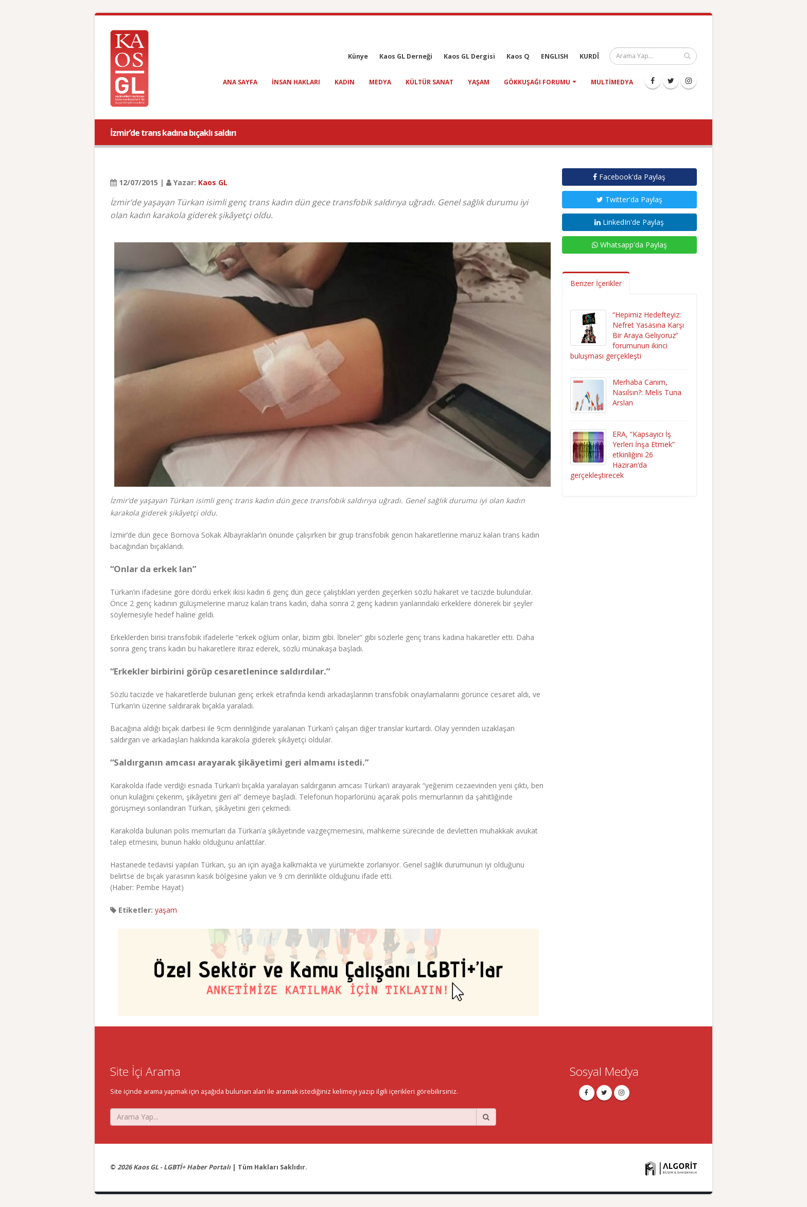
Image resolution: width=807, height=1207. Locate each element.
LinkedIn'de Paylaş (629, 222)
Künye (358, 56)
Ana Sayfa (240, 82)
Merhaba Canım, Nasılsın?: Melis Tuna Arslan (646, 392)
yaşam (478, 82)
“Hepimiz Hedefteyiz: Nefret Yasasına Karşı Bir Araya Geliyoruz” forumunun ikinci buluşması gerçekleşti (627, 335)
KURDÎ (589, 56)
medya (380, 82)
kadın (345, 82)
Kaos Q (518, 56)
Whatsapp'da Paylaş (629, 245)
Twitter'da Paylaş (629, 199)
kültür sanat (429, 82)
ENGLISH (554, 56)
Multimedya (612, 82)
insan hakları (296, 82)
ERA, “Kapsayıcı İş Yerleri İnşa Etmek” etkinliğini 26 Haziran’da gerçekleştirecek (622, 454)
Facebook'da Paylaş (629, 177)
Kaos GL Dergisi (469, 56)
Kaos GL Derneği (405, 56)
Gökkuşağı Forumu (537, 82)
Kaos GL (212, 182)
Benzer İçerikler (596, 283)
